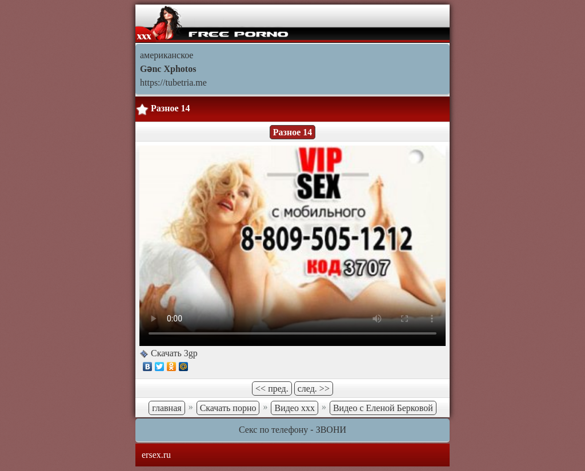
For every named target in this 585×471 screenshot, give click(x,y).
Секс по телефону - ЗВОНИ (292, 429)
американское (166, 55)
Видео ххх (294, 408)
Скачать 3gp (173, 353)
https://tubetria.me (173, 82)
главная (166, 408)
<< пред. (272, 388)
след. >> (314, 388)
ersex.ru (156, 455)
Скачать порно (228, 408)
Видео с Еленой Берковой (383, 408)
